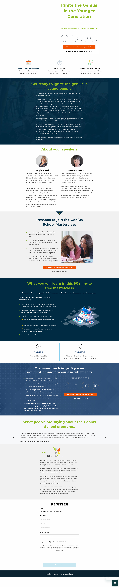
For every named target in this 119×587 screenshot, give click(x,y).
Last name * (43, 524)
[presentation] (59, 557)
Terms (72, 574)
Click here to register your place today (79, 47)
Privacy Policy (65, 574)
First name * (43, 515)
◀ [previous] (14, 437)
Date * (42, 508)
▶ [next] (106, 437)
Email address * (45, 532)
